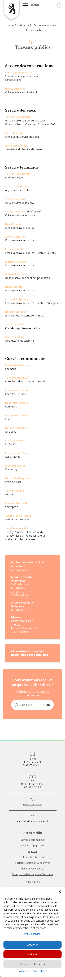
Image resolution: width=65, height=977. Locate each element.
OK (45, 705)
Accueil (27, 25)
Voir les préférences (32, 964)
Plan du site (33, 881)
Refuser (32, 954)
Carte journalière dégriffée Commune (32, 874)
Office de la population (32, 845)
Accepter (32, 945)
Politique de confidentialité (32, 971)
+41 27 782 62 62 (32, 804)
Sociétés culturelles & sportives (32, 862)
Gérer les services (32, 934)
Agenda (32, 851)
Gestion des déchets (32, 868)
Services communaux (45, 25)
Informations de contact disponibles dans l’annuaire (29, 653)
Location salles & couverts (32, 857)
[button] (60, 891)
